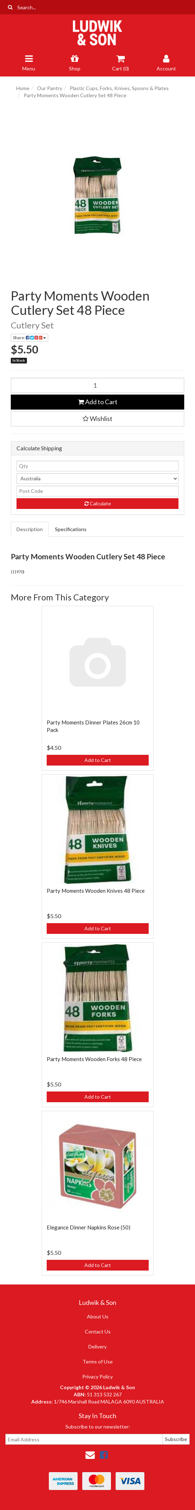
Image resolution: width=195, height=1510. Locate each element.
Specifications (71, 529)
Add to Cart (97, 402)
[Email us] (90, 1454)
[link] (104, 1454)
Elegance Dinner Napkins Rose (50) (88, 1227)
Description (30, 529)
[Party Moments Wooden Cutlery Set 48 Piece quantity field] (97, 385)
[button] (97, 418)
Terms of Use (98, 1361)
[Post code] (97, 491)
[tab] (30, 529)
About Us (97, 1316)
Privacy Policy (97, 1376)
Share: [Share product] (29, 337)
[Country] (97, 478)
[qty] (97, 466)
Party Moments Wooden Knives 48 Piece (96, 890)
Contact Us (98, 1331)
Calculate (97, 503)
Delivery (97, 1346)
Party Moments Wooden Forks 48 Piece (94, 1059)
